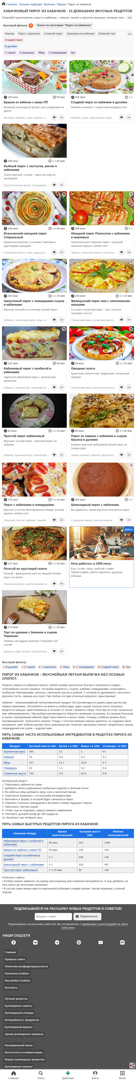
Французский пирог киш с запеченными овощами (100, 302)
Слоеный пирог (53, 33)
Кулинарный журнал (18, 1026)
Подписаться (86, 916)
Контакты (11, 987)
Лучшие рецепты (16, 998)
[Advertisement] (101, 149)
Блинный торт (106, 33)
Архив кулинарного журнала (24, 1034)
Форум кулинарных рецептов (24, 1059)
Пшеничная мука (14, 751)
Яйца (41, 52)
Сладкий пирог (14, 39)
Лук (73, 52)
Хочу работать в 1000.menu (91, 563)
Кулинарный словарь (19, 1012)
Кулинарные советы (18, 1005)
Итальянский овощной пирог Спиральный (25, 235)
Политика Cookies (17, 973)
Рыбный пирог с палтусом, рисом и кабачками (30, 167)
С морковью (27, 52)
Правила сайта (15, 959)
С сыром (10, 52)
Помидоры (10, 767)
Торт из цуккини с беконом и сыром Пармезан (30, 634)
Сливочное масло (15, 773)
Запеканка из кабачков (80, 33)
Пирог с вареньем (29, 33)
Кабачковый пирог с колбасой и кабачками (27, 370)
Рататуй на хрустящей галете (25, 568)
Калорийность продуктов (22, 1019)
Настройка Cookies (17, 980)
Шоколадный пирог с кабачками (95, 504)
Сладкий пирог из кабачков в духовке (99, 102)
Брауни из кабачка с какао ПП (26, 102)
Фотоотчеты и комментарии (23, 1052)
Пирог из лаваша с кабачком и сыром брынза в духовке (99, 437)
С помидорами (58, 52)
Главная (10, 952)
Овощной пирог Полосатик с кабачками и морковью (100, 235)
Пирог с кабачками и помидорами (29, 504)
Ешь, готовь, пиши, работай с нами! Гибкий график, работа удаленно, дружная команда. (96, 572)
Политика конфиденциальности (26, 966)
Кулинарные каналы (18, 1066)
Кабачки (9, 756)
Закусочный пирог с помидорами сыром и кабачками (34, 302)
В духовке (11, 46)
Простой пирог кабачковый (24, 436)
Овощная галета (83, 368)
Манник (9, 33)
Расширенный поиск (18, 1045)
